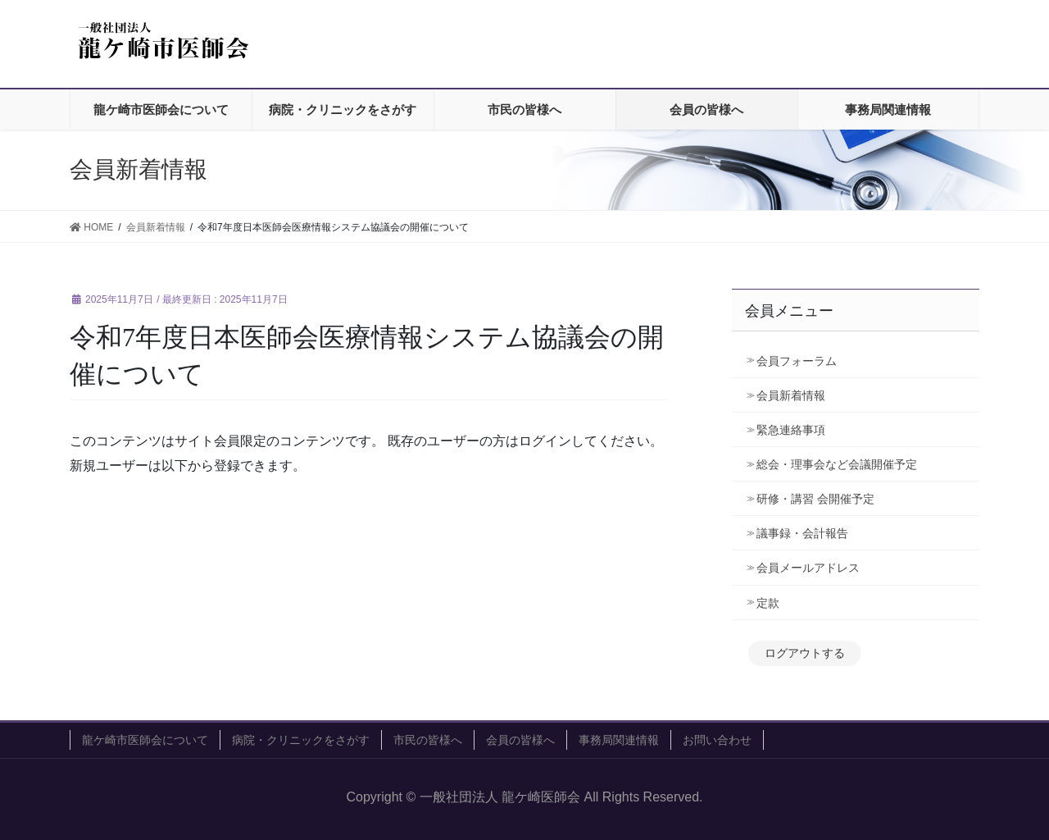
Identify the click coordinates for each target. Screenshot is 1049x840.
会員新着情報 (790, 395)
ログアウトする (805, 653)
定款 (767, 602)
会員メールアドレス (808, 567)
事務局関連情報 (619, 739)
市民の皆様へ (427, 739)
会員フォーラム (796, 361)
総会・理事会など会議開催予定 (836, 464)
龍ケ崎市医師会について (145, 739)
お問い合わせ (717, 739)
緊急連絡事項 (790, 429)
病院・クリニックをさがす (301, 739)
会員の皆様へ (520, 739)
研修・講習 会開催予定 (821, 498)
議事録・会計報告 (802, 533)
